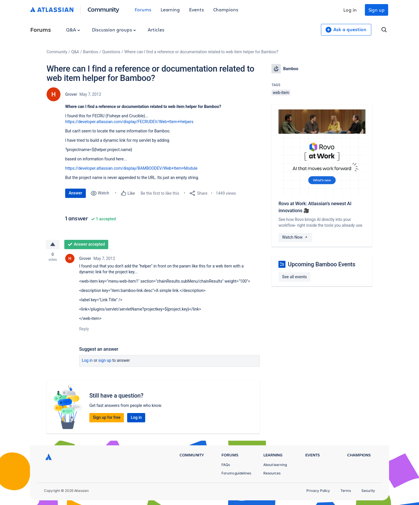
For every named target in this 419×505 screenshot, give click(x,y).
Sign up (376, 10)
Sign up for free (106, 417)
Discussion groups (114, 29)
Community (103, 9)
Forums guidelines (236, 473)
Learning (170, 9)
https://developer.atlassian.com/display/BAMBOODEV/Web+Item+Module (131, 168)
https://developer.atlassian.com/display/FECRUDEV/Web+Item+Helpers (129, 121)
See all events (294, 276)
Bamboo (90, 51)
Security (368, 490)
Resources (271, 473)
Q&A (73, 29)
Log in (350, 10)
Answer (75, 193)
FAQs (225, 465)
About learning (275, 465)
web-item (281, 92)
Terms (345, 490)
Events (196, 9)
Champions (225, 9)
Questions (111, 51)
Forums (143, 9)
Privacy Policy (318, 490)
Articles (156, 29)
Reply (84, 329)
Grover (71, 94)
